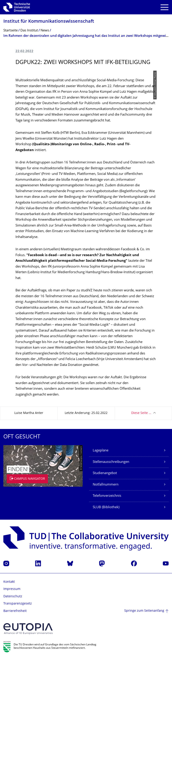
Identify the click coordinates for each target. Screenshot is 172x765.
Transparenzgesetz (17, 709)
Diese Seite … (141, 519)
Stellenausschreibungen (111, 568)
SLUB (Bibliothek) (106, 613)
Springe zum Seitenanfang (144, 716)
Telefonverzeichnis (107, 602)
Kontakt (9, 687)
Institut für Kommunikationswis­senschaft (48, 22)
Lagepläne (100, 556)
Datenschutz (12, 702)
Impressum (11, 695)
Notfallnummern (105, 590)
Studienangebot (105, 579)
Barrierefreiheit (15, 717)
